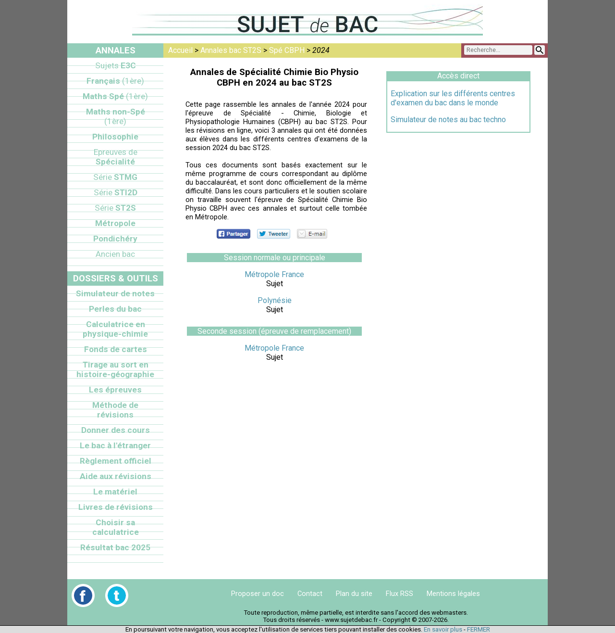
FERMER (478, 629)
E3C (115, 65)
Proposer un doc (257, 593)
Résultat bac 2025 (115, 547)
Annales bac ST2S (230, 50)
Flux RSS (399, 593)
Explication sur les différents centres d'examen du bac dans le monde (453, 98)
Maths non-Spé (115, 116)
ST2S (115, 208)
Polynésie (275, 300)
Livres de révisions (115, 507)
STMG (115, 177)
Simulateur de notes (115, 293)
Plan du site (354, 593)
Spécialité (115, 156)
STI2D (115, 192)
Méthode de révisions (115, 409)
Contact (309, 593)
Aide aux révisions (115, 476)
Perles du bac (115, 309)
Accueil (180, 50)
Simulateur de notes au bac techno (448, 119)
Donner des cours (115, 430)
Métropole (115, 223)
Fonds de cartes (115, 349)
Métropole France (274, 274)
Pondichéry (115, 238)
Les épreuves (115, 389)
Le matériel (115, 491)
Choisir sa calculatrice (115, 527)
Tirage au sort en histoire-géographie (115, 369)
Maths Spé (115, 96)
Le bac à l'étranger (115, 445)
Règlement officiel (115, 461)
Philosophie (115, 136)
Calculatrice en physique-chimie (115, 329)
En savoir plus (443, 629)
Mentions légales (453, 593)
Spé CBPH (287, 50)
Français (115, 81)
